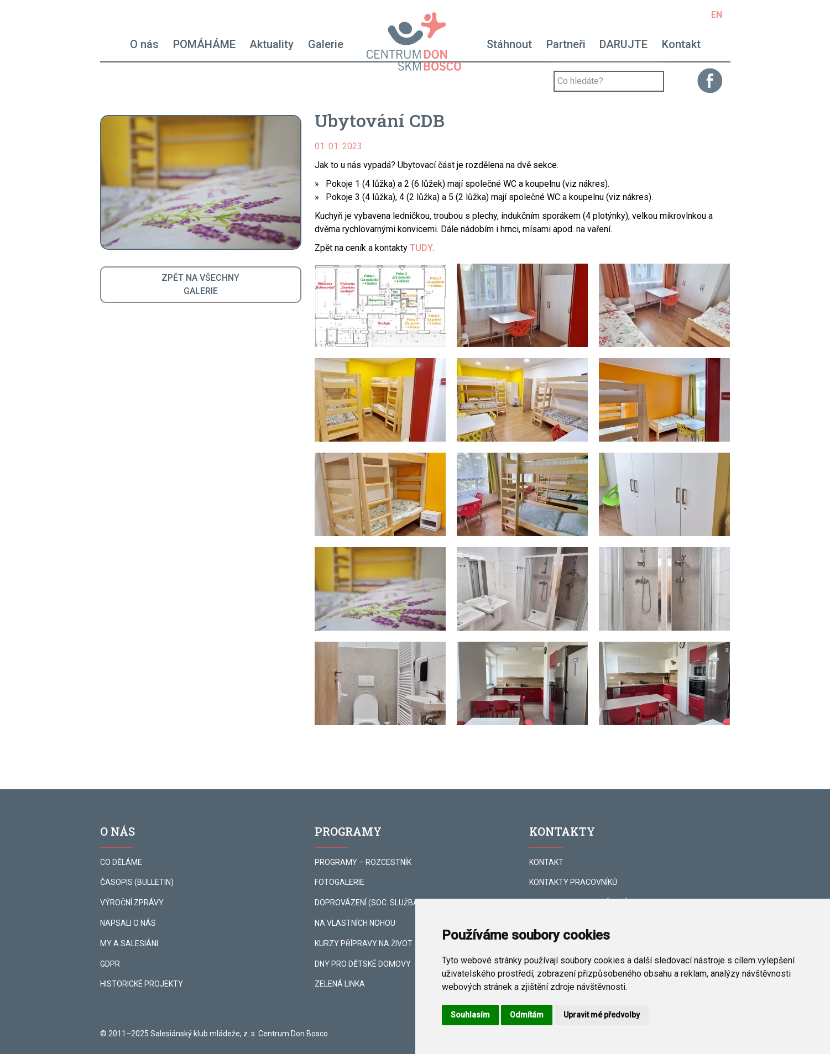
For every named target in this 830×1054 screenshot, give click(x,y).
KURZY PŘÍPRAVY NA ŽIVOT (364, 943)
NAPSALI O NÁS (128, 923)
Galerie (325, 44)
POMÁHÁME (204, 44)
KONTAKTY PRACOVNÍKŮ (573, 882)
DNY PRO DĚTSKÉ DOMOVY (363, 963)
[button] (380, 305)
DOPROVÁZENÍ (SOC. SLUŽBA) (368, 902)
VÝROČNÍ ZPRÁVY (132, 902)
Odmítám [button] (527, 1014)
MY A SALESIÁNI (129, 943)
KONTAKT (546, 862)
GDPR (110, 963)
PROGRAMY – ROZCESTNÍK (363, 862)
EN (716, 14)
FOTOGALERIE (339, 882)
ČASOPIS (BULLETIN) (137, 882)
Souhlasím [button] (470, 1014)
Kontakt (681, 44)
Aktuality (271, 44)
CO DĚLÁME (121, 862)
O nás (144, 44)
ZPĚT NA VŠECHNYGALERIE (200, 284)
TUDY (421, 248)
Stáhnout (509, 44)
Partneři (566, 44)
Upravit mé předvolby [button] (601, 1014)
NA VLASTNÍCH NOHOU (355, 923)
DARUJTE (623, 44)
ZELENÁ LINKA (340, 983)
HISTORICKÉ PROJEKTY (141, 983)
